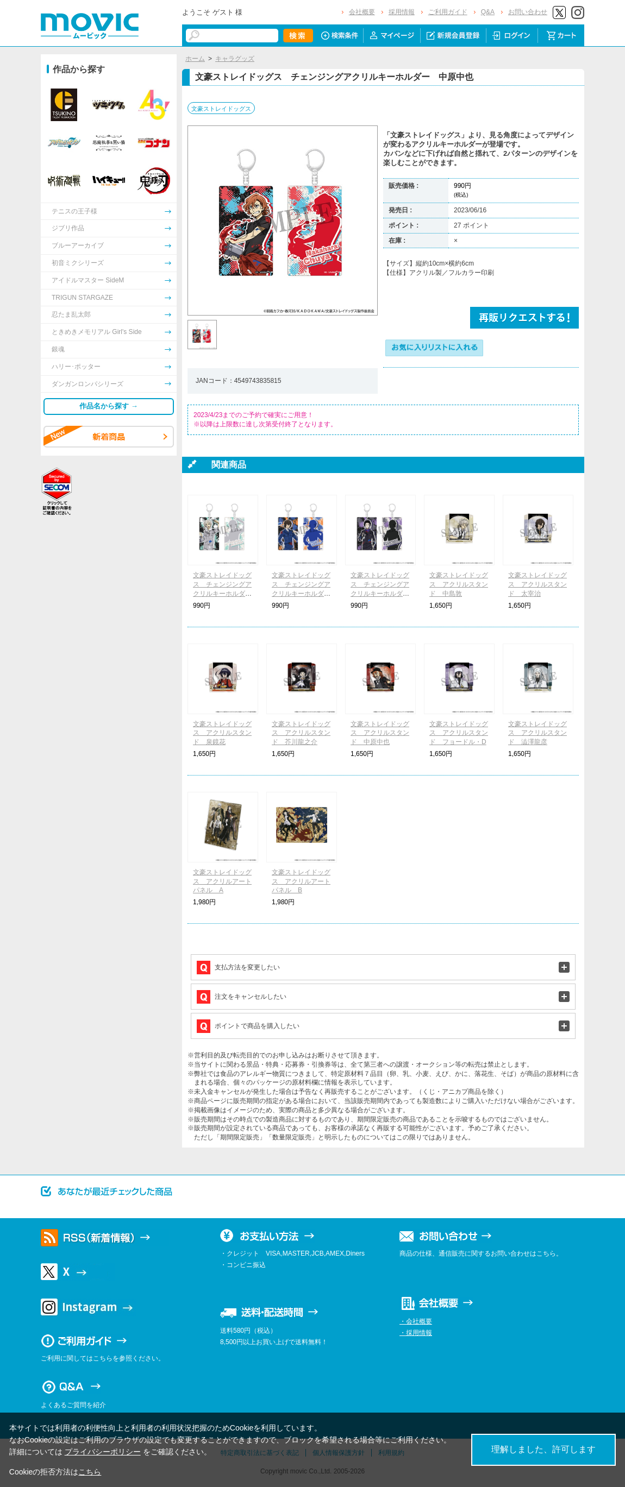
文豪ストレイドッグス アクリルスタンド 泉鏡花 (222, 733)
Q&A (488, 12)
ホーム (195, 58)
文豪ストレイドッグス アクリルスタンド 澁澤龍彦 (537, 733)
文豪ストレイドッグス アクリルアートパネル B (301, 881)
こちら (89, 1471)
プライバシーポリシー (103, 1451)
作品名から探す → (108, 406)
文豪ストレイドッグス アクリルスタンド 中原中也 (380, 733)
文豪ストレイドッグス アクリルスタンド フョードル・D (458, 733)
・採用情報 (415, 1333)
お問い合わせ (527, 12)
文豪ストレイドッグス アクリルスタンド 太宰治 (537, 584)
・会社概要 (415, 1321)
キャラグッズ (234, 58)
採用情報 (402, 12)
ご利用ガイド (447, 12)
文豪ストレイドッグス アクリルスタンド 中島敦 (458, 584)
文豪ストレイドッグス (221, 108)
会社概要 (362, 12)
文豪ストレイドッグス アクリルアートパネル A (222, 881)
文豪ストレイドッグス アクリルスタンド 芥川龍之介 (301, 733)
